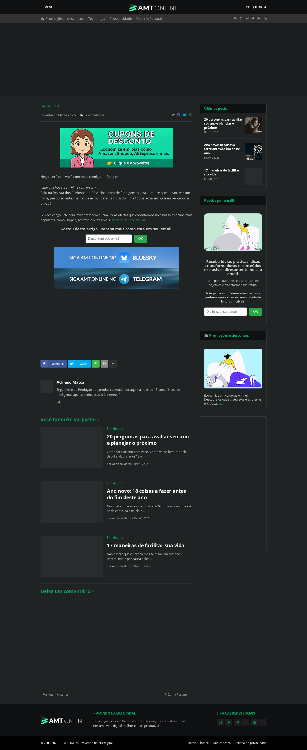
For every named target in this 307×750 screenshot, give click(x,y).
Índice (204, 743)
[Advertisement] (153, 59)
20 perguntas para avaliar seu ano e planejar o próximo (148, 439)
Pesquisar (254, 7)
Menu (48, 7)
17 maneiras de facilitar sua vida (145, 545)
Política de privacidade (251, 743)
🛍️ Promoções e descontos (62, 18)
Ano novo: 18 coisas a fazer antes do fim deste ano (146, 494)
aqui (222, 404)
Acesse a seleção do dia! (128, 220)
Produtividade (121, 18)
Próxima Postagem (177, 694)
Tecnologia (96, 18)
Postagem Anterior (55, 694)
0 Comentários (94, 115)
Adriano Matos (70, 382)
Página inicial (49, 106)
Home (192, 743)
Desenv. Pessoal (149, 18)
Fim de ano (115, 428)
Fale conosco (222, 743)
